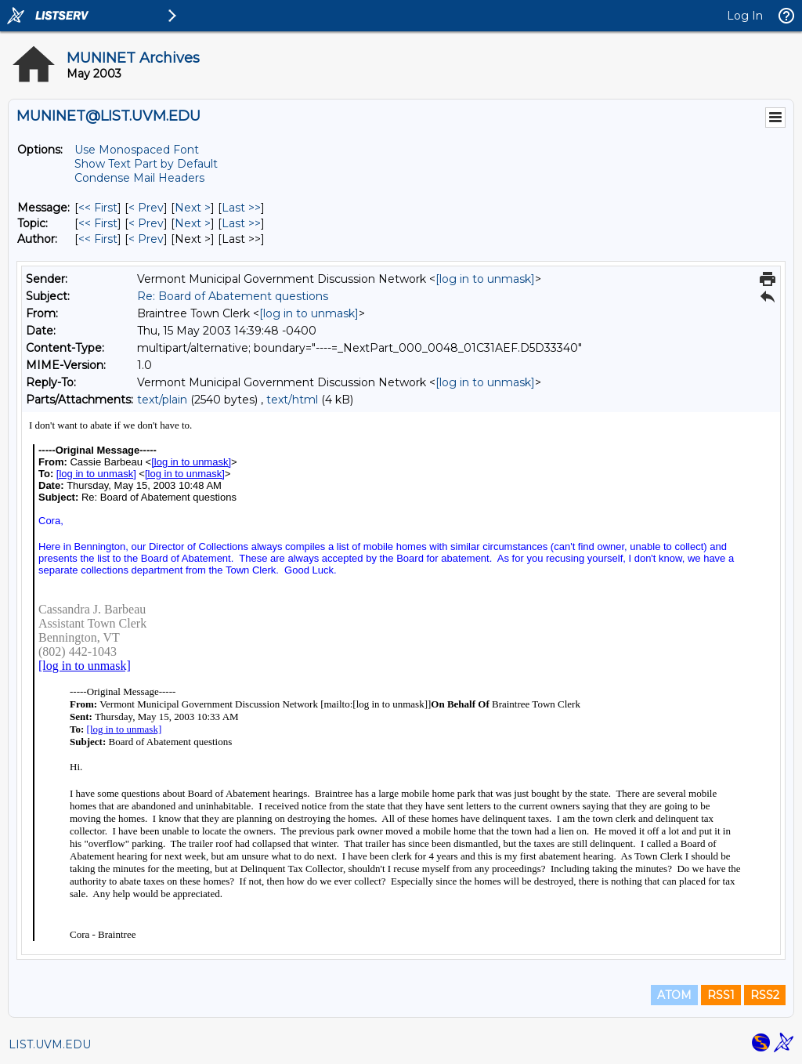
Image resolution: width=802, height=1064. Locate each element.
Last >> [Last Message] (241, 208)
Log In (745, 16)
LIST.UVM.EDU (50, 1044)
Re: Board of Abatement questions (232, 296)
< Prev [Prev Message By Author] (146, 239)
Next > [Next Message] (193, 208)
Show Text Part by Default (146, 164)
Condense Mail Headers (139, 178)
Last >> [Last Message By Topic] (241, 223)
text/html (292, 400)
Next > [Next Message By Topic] (193, 223)
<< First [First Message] (97, 208)
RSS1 (721, 995)
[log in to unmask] (485, 279)
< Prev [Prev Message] (146, 208)
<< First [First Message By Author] (97, 239)
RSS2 (764, 995)
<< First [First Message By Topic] (97, 223)
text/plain (162, 400)
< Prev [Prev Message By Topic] (146, 223)
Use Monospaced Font (136, 150)
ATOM (674, 995)
